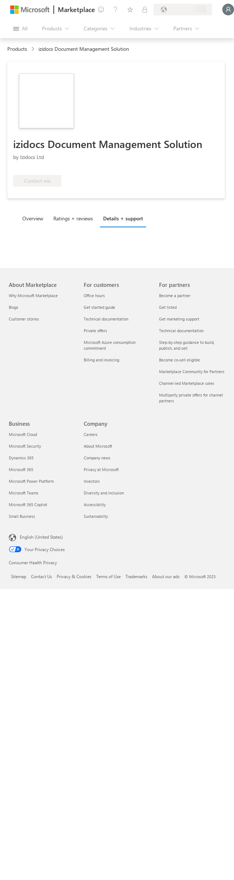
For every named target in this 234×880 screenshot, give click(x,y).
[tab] (34, 218)
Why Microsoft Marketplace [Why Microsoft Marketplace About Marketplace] (33, 295)
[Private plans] (145, 9)
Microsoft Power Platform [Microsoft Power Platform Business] (31, 481)
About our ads (166, 576)
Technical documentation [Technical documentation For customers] (106, 319)
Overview (32, 218)
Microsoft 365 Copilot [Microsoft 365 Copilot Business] (28, 504)
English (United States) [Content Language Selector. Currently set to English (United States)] (41, 537)
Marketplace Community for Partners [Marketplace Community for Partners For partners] (191, 371)
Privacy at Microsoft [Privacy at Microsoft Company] (101, 469)
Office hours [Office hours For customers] (94, 295)
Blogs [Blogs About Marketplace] (13, 307)
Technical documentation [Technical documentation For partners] (181, 330)
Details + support (123, 218)
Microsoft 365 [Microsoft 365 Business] (21, 469)
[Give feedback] (101, 9)
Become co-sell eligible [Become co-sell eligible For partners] (179, 360)
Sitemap (18, 576)
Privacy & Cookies (74, 576)
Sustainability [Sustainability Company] (96, 516)
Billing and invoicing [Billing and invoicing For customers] (101, 360)
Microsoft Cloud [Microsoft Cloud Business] (23, 434)
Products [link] (17, 48)
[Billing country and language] (183, 9)
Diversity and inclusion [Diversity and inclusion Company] (104, 493)
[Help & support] (115, 9)
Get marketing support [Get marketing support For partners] (179, 319)
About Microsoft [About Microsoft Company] (98, 446)
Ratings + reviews (73, 218)
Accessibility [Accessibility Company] (95, 504)
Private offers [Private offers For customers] (95, 330)
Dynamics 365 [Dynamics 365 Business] (21, 457)
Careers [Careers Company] (91, 434)
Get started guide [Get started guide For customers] (99, 307)
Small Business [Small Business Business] (22, 516)
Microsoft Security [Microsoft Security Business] (25, 446)
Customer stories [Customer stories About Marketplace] (24, 319)
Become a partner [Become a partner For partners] (174, 295)
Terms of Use (108, 576)
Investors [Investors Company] (92, 481)
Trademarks (136, 576)
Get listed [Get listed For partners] (168, 307)
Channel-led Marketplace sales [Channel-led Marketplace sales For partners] (186, 383)
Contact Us (41, 576)
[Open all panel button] (20, 28)
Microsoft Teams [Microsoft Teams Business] (23, 493)
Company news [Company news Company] (97, 457)
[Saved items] (130, 9)
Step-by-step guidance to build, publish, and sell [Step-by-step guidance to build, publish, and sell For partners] (186, 345)
